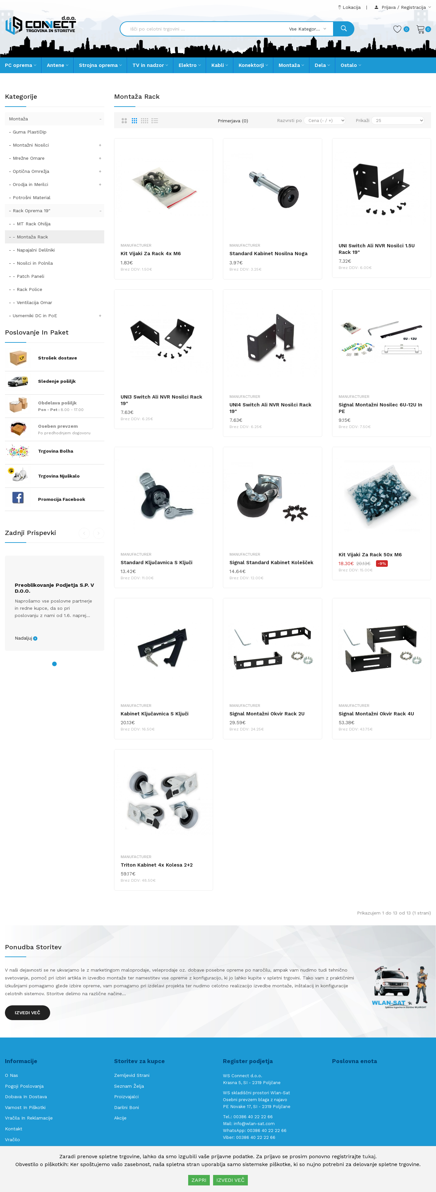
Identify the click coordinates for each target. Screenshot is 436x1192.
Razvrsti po (289, 120)
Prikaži (362, 120)
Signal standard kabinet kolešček (271, 562)
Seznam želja (129, 1086)
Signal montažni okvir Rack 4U (376, 714)
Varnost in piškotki (25, 1107)
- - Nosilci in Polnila (31, 263)
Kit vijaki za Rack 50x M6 (370, 555)
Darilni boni (126, 1107)
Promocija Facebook (61, 499)
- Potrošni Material (29, 197)
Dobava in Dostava (26, 1096)
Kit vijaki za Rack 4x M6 (151, 254)
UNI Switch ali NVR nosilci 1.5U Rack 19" (377, 249)
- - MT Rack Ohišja (29, 223)
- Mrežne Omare (56, 158)
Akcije (120, 1117)
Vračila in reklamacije (29, 1117)
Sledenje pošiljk (57, 381)
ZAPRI (199, 1180)
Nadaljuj (23, 638)
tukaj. (370, 1156)
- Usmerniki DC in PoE (56, 315)
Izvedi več (27, 1012)
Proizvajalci (126, 1096)
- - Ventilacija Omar (30, 302)
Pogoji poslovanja (24, 1086)
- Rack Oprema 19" (56, 210)
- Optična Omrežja (56, 171)
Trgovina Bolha (55, 451)
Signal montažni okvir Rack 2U (267, 714)
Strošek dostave (57, 357)
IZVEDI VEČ (230, 1180)
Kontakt (13, 1128)
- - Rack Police (25, 289)
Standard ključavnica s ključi (156, 562)
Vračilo (12, 1139)
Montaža (56, 118)
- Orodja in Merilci (56, 184)
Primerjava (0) (233, 120)
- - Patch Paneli (26, 276)
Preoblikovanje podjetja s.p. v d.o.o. (54, 588)
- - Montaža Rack (28, 236)
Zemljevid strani (131, 1075)
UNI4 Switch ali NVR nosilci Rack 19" (270, 408)
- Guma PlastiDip (28, 131)
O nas (11, 1075)
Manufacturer (136, 245)
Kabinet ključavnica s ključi (154, 714)
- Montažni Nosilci (56, 145)
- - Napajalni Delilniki (32, 250)
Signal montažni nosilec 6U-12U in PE (380, 408)
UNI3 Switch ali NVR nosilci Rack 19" (161, 400)
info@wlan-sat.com (254, 1123)
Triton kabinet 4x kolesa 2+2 (157, 865)
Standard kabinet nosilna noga (268, 254)
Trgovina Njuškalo (59, 476)
